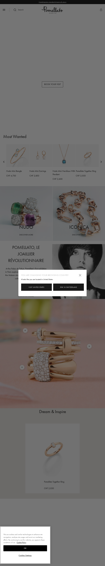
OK (25, 548)
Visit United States (36, 287)
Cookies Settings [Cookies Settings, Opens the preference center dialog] (25, 555)
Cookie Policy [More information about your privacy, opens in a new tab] (21, 542)
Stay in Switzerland (68, 287)
